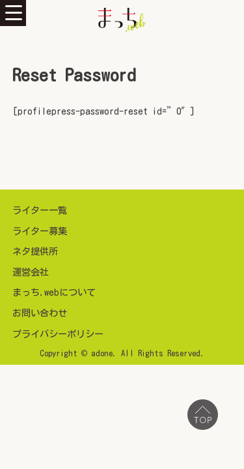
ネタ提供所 (35, 251)
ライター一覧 (39, 210)
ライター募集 (39, 231)
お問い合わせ (39, 313)
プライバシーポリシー (57, 334)
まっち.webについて (54, 292)
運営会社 (30, 272)
